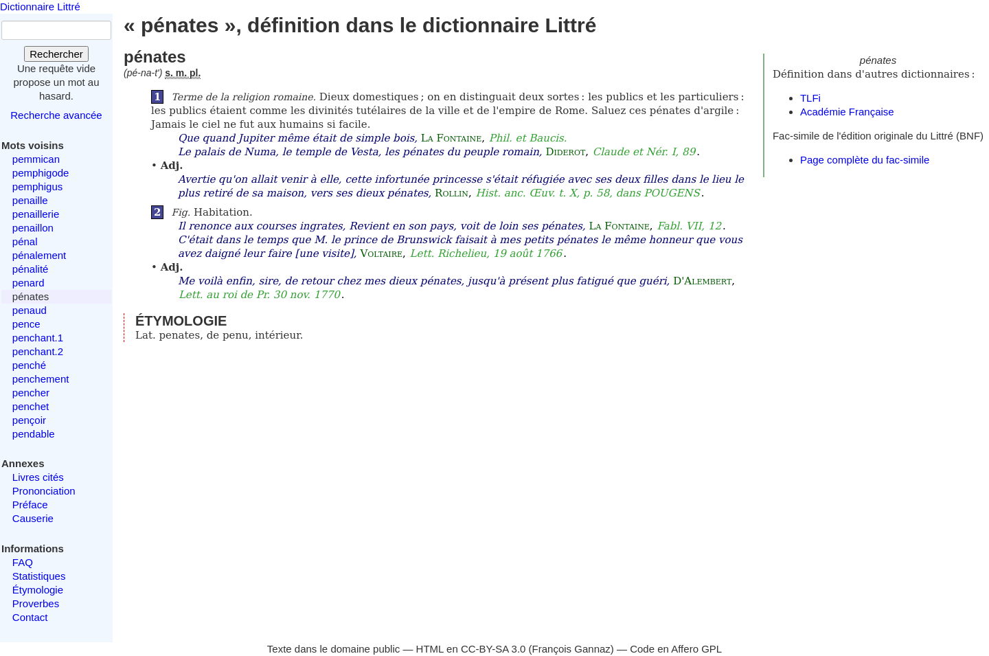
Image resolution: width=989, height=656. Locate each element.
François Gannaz (571, 649)
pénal (25, 241)
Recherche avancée (56, 115)
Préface (30, 504)
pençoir (29, 420)
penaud (29, 310)
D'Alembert (702, 281)
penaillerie (35, 214)
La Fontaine (451, 138)
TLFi (810, 98)
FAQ (22, 562)
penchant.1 (37, 337)
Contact (30, 617)
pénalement (39, 255)
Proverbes (35, 603)
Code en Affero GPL (676, 649)
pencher (30, 392)
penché (29, 365)
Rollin (451, 193)
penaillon (33, 228)
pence (26, 324)
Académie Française (847, 111)
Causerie (33, 518)
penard (28, 283)
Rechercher (56, 54)
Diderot (565, 152)
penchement (40, 379)
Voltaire (381, 253)
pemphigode (40, 173)
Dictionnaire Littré (40, 6)
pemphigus (37, 186)
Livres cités (38, 477)
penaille (30, 200)
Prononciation (44, 491)
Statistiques (39, 576)
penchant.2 (37, 351)
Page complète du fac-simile (864, 160)
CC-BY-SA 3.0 (493, 649)
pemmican (36, 159)
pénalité (30, 269)
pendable (33, 434)
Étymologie (37, 590)
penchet (30, 406)
